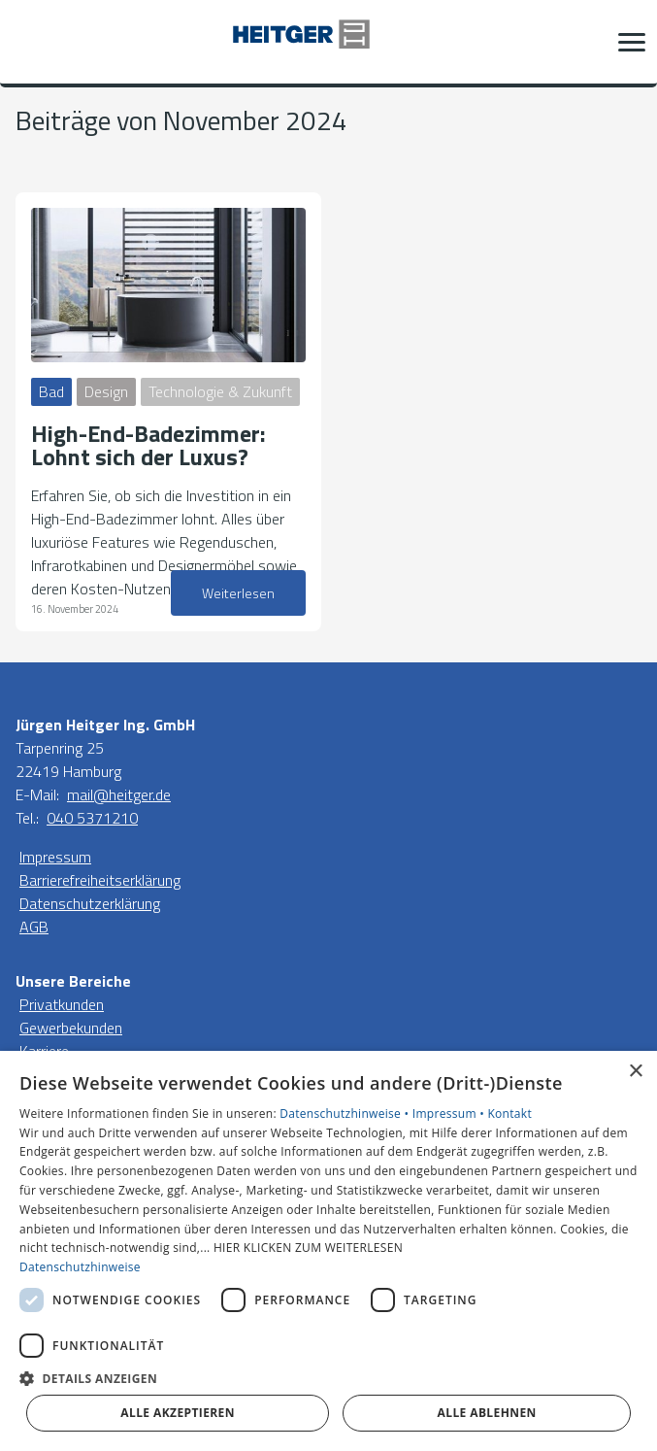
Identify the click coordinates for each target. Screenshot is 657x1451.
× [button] (635, 1071)
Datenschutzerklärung (89, 903)
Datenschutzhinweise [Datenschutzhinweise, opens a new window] (80, 1267)
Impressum (55, 856)
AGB (34, 926)
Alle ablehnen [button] (487, 1412)
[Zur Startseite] (329, 41)
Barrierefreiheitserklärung (100, 880)
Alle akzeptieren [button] (177, 1412)
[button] (631, 41)
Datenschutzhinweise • (345, 1113)
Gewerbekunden (70, 1027)
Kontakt (509, 1113)
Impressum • (450, 1113)
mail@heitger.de (119, 794)
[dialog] (328, 1251)
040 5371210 (92, 817)
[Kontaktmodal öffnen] (27, 41)
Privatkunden (61, 1004)
